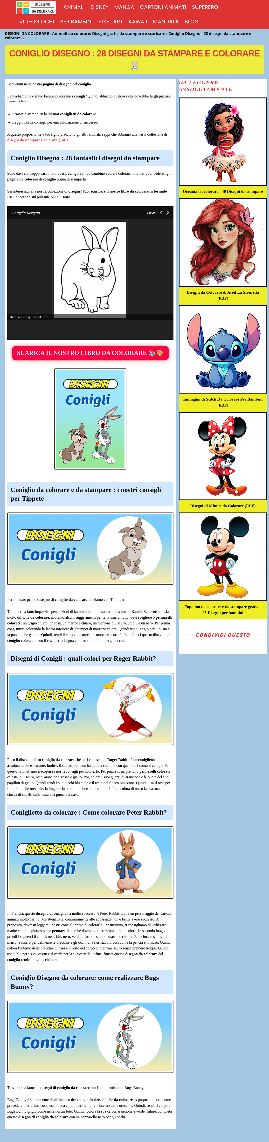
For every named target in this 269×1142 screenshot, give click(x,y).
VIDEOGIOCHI (36, 21)
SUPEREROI (206, 7)
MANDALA (166, 21)
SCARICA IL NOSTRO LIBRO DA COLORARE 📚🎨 (90, 353)
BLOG (192, 21)
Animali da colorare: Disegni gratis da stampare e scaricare (108, 33)
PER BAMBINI (76, 21)
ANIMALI (74, 7)
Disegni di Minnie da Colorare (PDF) (223, 511)
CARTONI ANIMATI (163, 7)
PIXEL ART (110, 21)
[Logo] (38, 7)
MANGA (124, 7)
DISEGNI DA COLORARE (27, 33)
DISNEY (99, 7)
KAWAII (138, 21)
